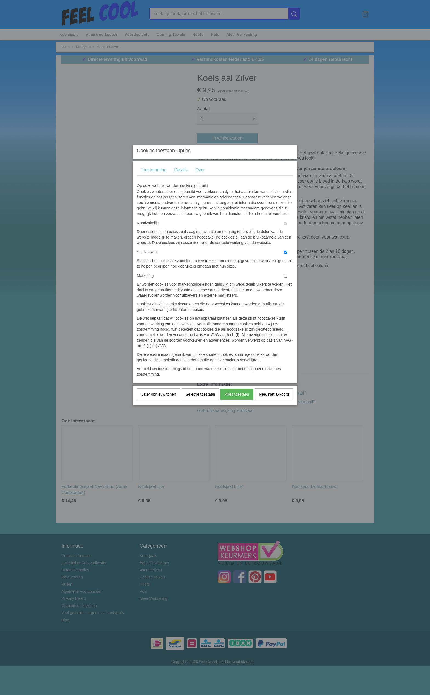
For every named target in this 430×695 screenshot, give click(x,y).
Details (181, 180)
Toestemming (153, 180)
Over (200, 180)
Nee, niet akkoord (274, 405)
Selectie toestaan (200, 405)
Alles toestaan (237, 405)
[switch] (285, 234)
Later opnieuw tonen (158, 405)
